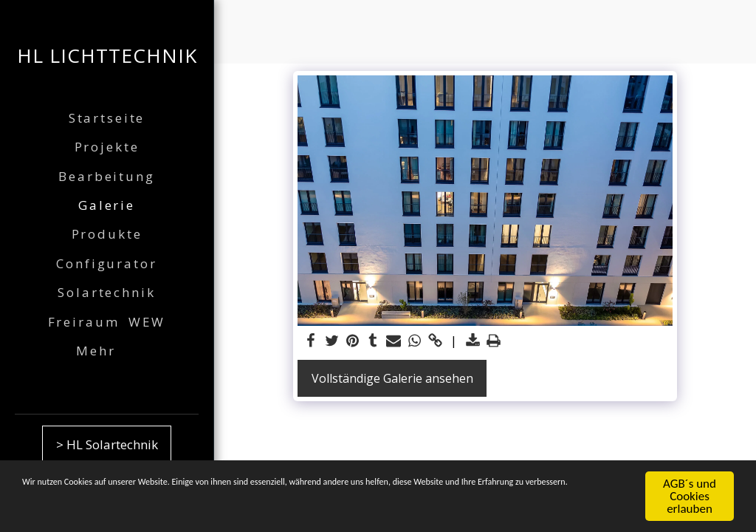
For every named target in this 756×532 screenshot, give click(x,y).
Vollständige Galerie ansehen (392, 378)
